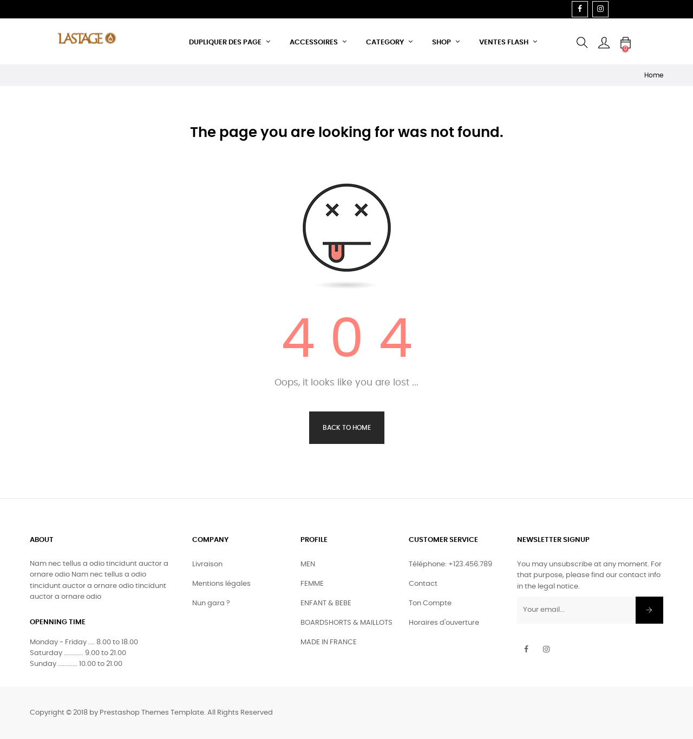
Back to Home (347, 427)
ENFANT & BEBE (325, 603)
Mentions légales (221, 583)
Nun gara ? (211, 603)
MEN (307, 564)
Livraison (207, 564)
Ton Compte (430, 603)
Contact (423, 583)
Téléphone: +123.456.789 (450, 564)
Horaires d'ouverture (444, 622)
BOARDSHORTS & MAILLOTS (346, 622)
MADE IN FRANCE (328, 642)
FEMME (312, 583)
